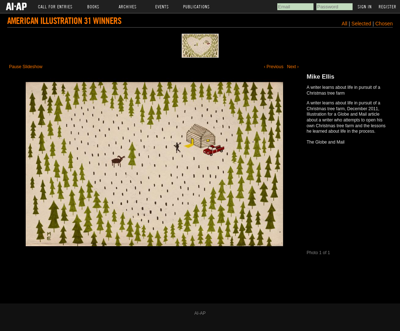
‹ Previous (273, 66)
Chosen (384, 23)
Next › (293, 66)
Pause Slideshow (25, 66)
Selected (361, 23)
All (345, 23)
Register (387, 6)
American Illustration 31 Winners (64, 20)
